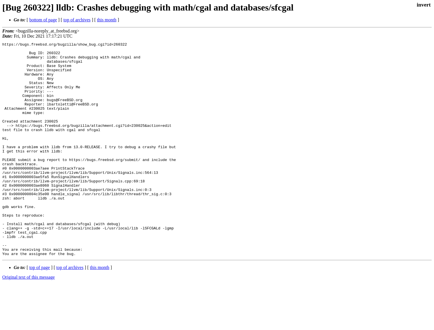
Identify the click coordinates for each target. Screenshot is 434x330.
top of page (39, 310)
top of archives (76, 19)
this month (106, 19)
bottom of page (43, 19)
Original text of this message (28, 319)
